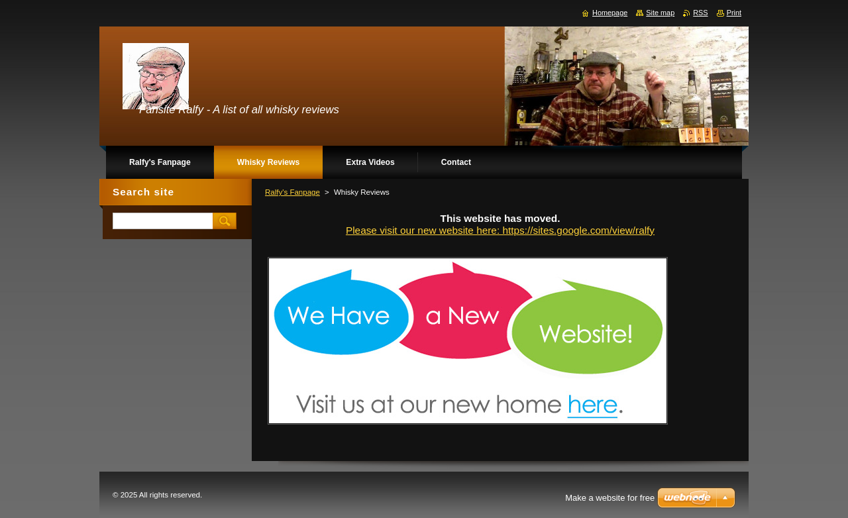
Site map (660, 13)
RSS (700, 13)
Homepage (609, 13)
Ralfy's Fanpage (292, 192)
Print (734, 13)
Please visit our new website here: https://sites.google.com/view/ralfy (500, 230)
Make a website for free (610, 498)
